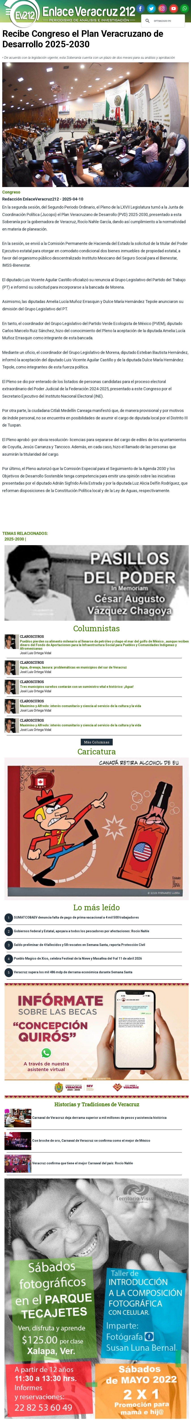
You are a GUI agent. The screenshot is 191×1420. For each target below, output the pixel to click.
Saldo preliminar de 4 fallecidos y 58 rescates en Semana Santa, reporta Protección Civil (79, 945)
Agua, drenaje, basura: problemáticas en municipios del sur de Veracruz (73, 667)
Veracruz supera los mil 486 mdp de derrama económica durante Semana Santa (73, 972)
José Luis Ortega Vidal (35, 653)
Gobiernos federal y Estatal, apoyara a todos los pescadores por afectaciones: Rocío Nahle (81, 931)
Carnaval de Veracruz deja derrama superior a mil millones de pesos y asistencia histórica (99, 1117)
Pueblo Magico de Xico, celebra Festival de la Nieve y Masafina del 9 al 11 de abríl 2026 (78, 958)
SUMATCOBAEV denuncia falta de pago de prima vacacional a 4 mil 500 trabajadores (76, 917)
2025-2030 (14, 539)
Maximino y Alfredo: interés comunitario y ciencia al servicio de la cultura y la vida (80, 706)
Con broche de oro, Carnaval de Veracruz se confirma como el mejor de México (91, 1140)
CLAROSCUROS (32, 636)
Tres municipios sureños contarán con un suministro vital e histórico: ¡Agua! (77, 686)
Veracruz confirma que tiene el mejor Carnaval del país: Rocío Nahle (82, 1163)
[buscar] (162, 21)
